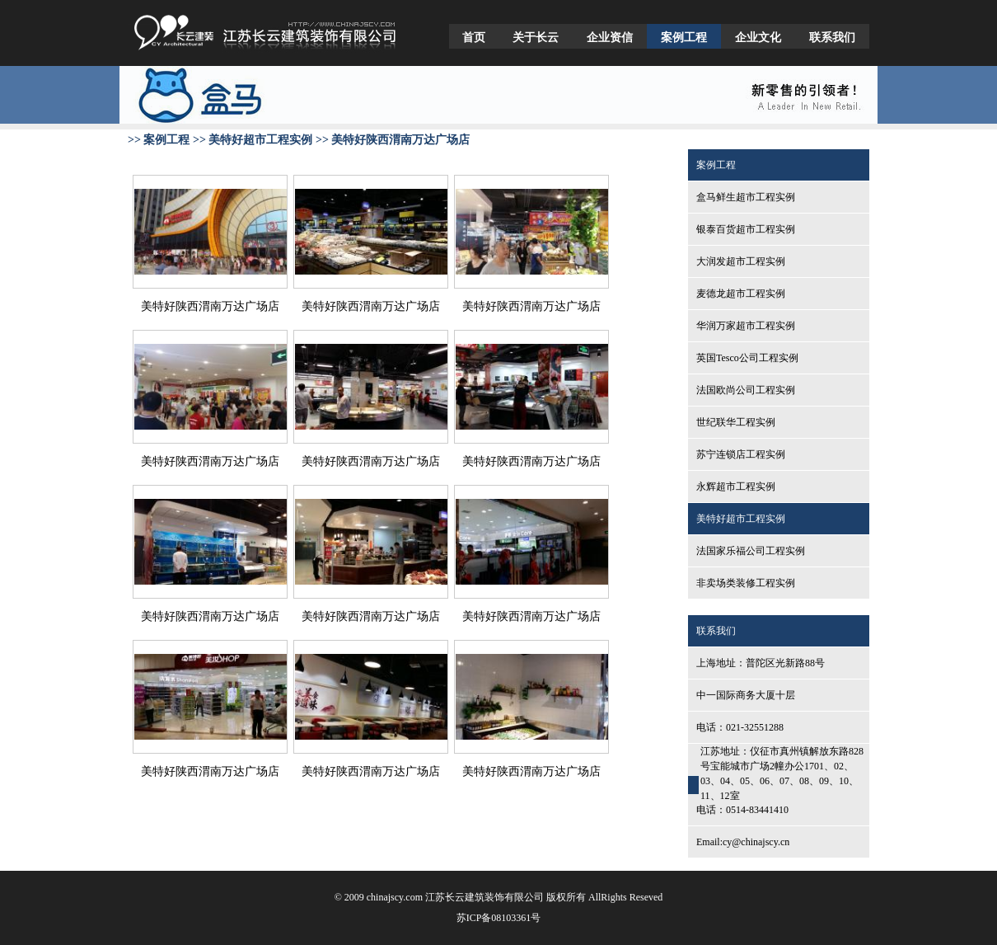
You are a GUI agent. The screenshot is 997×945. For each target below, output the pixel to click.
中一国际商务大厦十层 (745, 695)
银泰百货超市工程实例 (745, 229)
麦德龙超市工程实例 (740, 293)
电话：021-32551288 (740, 727)
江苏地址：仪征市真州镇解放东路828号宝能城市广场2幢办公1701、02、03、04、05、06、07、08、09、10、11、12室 (782, 773)
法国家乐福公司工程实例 (750, 551)
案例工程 (684, 37)
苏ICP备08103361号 (498, 918)
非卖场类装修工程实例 (745, 583)
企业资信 (610, 37)
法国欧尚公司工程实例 (745, 390)
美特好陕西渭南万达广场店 (210, 306)
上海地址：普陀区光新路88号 (760, 663)
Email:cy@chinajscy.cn (742, 842)
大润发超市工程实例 (740, 261)
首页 (473, 37)
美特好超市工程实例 (740, 518)
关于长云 (536, 37)
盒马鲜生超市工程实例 (745, 197)
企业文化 (758, 37)
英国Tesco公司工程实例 (747, 358)
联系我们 (832, 37)
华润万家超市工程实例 (745, 325)
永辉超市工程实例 (735, 486)
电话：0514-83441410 (742, 810)
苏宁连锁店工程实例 (740, 454)
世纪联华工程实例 (735, 422)
